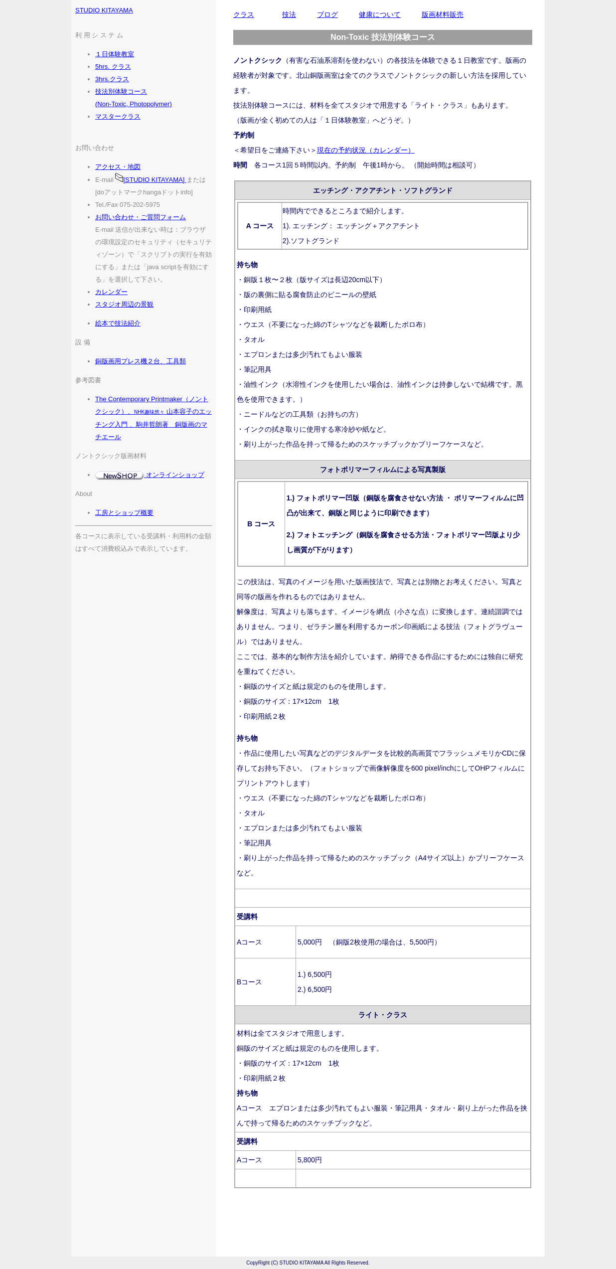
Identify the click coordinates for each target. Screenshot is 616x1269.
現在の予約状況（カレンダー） (366, 150)
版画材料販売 (442, 14)
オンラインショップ (149, 474)
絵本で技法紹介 (118, 323)
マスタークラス (118, 116)
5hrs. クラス (113, 66)
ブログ (327, 14)
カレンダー (111, 292)
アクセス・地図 (118, 166)
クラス (243, 14)
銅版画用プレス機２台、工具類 (140, 361)
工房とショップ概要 (124, 512)
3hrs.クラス (112, 79)
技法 (289, 14)
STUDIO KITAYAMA (104, 10)
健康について (380, 14)
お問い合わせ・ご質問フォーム (140, 217)
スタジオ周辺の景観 (124, 304)
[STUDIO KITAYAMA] (150, 179)
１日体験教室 (114, 54)
